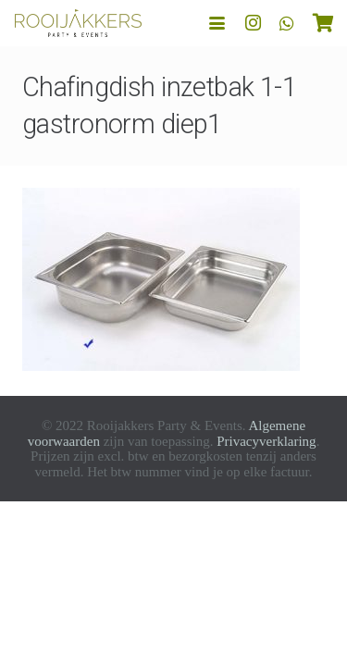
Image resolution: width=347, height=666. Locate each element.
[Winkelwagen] (324, 23)
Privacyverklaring (266, 441)
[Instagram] (253, 23)
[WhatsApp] (287, 23)
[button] (217, 23)
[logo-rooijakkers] (78, 23)
